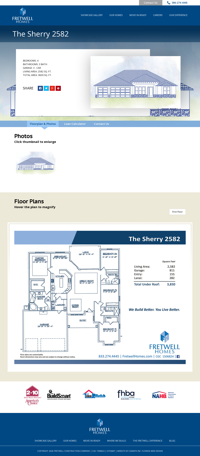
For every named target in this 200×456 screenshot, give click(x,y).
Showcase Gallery (92, 15)
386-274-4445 (177, 3)
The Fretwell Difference (147, 440)
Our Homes (116, 15)
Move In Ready (137, 15)
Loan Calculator (75, 124)
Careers (157, 15)
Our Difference (178, 15)
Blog (172, 440)
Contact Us (151, 2)
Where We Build (116, 440)
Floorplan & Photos (43, 124)
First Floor (177, 211)
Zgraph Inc (135, 451)
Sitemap (111, 451)
